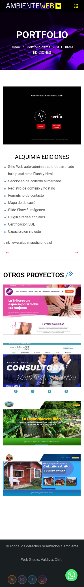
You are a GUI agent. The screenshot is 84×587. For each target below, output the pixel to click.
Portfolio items (38, 47)
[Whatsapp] (71, 575)
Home (15, 47)
